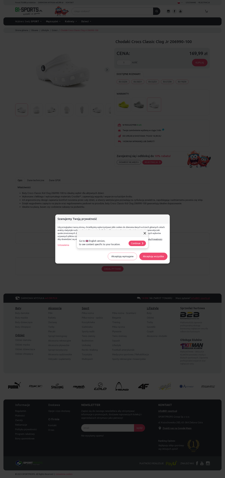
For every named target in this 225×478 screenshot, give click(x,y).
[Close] (144, 233)
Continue (137, 243)
